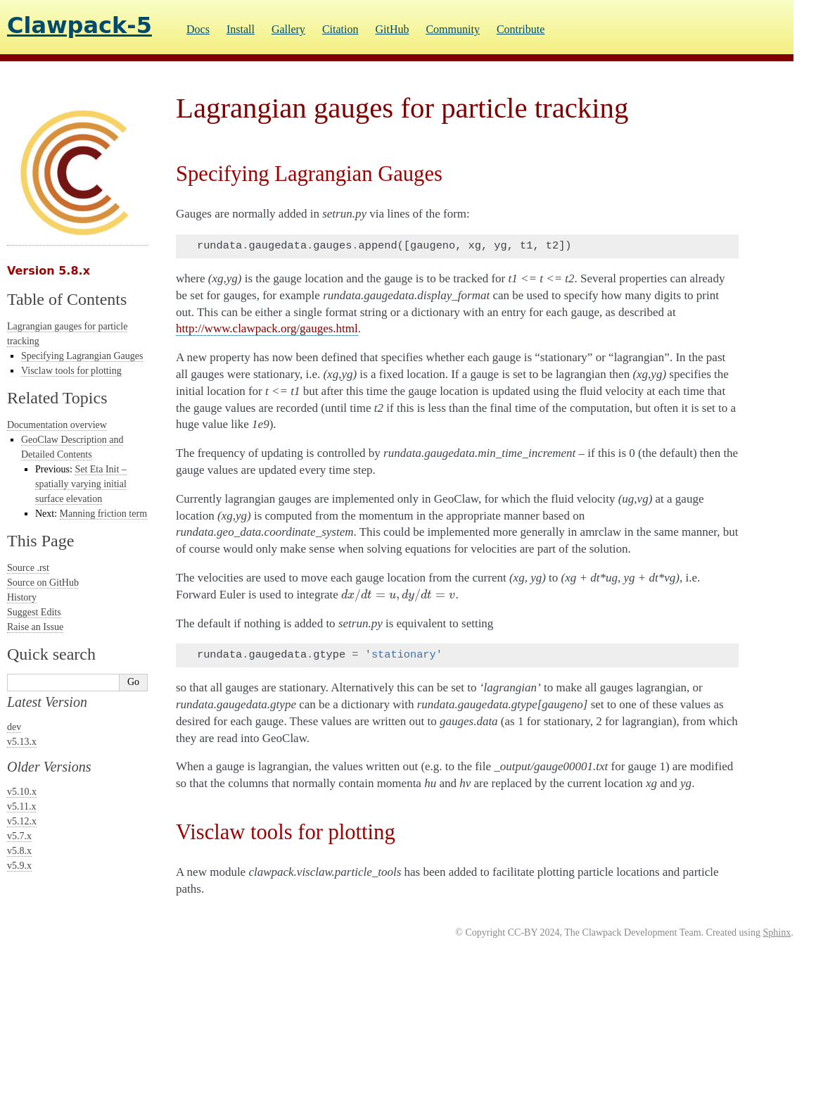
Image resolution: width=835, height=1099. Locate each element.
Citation (340, 29)
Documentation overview (57, 425)
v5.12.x (22, 821)
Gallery (288, 29)
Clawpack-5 (79, 25)
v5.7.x (19, 836)
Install (241, 29)
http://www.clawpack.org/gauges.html (267, 328)
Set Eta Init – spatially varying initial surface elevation (81, 484)
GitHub (392, 29)
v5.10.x (22, 791)
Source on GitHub (43, 582)
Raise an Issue (35, 627)
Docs (198, 29)
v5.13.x (22, 741)
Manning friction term (103, 513)
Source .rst (28, 568)
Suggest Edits (34, 612)
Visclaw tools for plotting (71, 370)
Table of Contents (67, 299)
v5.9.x (19, 865)
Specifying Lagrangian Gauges (82, 356)
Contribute (520, 29)
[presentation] (398, 594)
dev (14, 727)
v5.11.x (21, 806)
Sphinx (777, 932)
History (22, 597)
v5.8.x (19, 851)
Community (452, 29)
